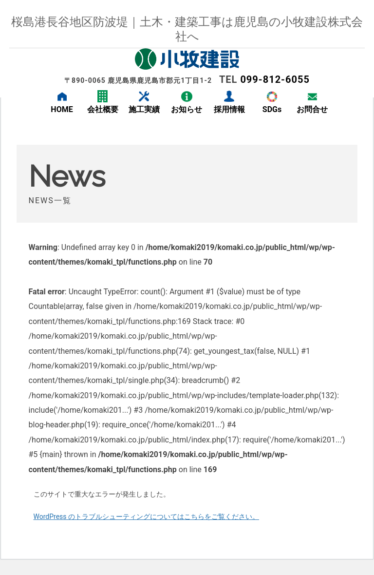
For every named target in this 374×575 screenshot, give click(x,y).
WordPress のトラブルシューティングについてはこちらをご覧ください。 (147, 516)
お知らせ (186, 109)
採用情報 (229, 109)
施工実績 (144, 109)
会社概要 (102, 109)
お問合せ (312, 109)
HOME (62, 109)
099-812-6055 (275, 79)
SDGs (271, 109)
